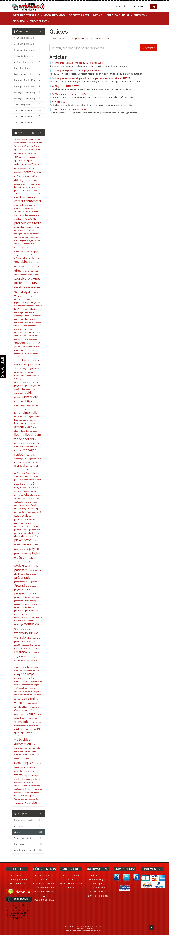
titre (32, 714)
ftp (16, 368)
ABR (38, 139)
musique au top (29, 491)
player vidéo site (21, 549)
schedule (18, 663)
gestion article (20, 372)
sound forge (30, 678)
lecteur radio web (29, 420)
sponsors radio (28, 684)
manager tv (19, 462)
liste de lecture (32, 431)
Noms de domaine (44, 887)
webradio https (20, 771)
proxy (24, 613)
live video (18, 443)
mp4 (24, 487)
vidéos (32, 763)
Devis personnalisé (17, 883)
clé (15, 219)
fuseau (22, 368)
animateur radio (30, 152)
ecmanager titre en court (25, 312)
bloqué (21, 190)
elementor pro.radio (32, 332)
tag (37, 707)
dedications (19, 266)
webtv (18, 775)
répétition (18, 645)
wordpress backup (22, 785)
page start (36, 511)
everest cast (31, 350)
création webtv (20, 258)
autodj (18, 180)
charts (27, 211)
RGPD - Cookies (98, 891)
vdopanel (37, 735)
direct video (34, 274)
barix (16, 187)
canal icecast (34, 193)
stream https (35, 694)
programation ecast (22, 589)
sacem (23, 656)
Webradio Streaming (27, 15)
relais (28, 638)
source (28, 681)
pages (31, 516)
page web (21, 515)
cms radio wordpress (31, 233)
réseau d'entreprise (31, 645)
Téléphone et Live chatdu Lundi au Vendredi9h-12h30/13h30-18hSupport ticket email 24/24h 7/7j (17, 911)
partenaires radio (21, 526)
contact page (33, 251)
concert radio (29, 243)
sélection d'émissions (32, 663)
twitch (16, 729)
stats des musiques (31, 691)
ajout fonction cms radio (24, 149)
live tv (37, 439)
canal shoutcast (21, 197)
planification (33, 533)
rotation (20, 652)
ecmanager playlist (28, 309)
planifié (17, 536)
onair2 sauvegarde (22, 508)
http (23, 401)
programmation (25, 593)
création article (33, 254)
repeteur (24, 641)
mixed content (35, 479)
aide (37, 146)
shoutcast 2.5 (20, 667)
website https (33, 771)
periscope (34, 526)
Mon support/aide (28, 820)
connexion (21, 247)
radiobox (28, 620)
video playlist (28, 754)
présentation (23, 578)
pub (29, 613)
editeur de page (27, 329)
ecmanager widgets (22, 322)
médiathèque (27, 469)
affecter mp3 (29, 146)
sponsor (17, 684)
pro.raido (32, 586)
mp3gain (18, 487)
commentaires (31, 237)
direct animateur (21, 274)
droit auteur (33, 278)
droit (20, 278)
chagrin (17, 204)
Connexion (138, 6)
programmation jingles (24, 607)
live (16, 434)
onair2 (17, 498)
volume (17, 767)
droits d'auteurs (25, 283)
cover (24, 254)
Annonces (28, 826)
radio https (19, 620)
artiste (28, 172)
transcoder (22, 722)
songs (21, 678)
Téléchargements (28, 838)
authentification (33, 176)
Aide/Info (20, 21)
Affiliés (71, 879)
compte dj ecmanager (23, 240)
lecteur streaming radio (24, 423)
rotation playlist (33, 652)
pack (39, 508)
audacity (22, 176)
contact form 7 (20, 251)
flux (35, 364)
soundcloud (19, 681)
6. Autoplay (57, 101)
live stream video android (27, 436)
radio (30, 617)
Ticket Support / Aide (17, 879)
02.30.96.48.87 (20, 898)
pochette (28, 561)
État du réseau (28, 844)
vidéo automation (22, 741)
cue (38, 258)
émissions (23, 339)
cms (28, 219)
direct (38, 271)
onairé (34, 508)
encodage (33, 339)
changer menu (20, 208)
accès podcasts (20, 142)
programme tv (31, 610)
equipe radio (19, 346)
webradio (28, 767)
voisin (38, 763)
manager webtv (31, 462)
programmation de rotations (26, 597)
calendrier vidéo (21, 193)
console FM (34, 247)
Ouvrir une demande (28, 850)
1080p (17, 139)
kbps (16, 420)
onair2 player (20, 505)
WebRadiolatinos (71, 875)
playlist (34, 549)
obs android (35, 495)
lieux (23, 431)
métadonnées (30, 473)
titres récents (25, 718)
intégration (19, 413)
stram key (18, 694)
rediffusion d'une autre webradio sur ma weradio (26, 630)
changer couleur (28, 204)
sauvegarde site (30, 660)
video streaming (21, 760)
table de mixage (28, 707)
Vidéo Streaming (55, 15)
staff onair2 (19, 688)
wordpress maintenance (31, 789)
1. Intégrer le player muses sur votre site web (76, 62)
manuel (19, 465)
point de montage (28, 574)
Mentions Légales (98, 879)
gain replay (34, 368)
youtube (31, 802)
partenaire (29, 523)
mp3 (31, 483)
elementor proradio (22, 335)
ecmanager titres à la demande (27, 315)
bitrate (22, 187)
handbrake (19, 397)
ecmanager (22, 291)
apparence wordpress (23, 160)
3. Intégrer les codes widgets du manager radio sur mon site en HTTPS (89, 78)
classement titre (21, 215)
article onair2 (23, 164)
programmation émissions (25, 604)
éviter (27, 353)
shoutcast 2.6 (32, 667)
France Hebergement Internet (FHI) (90, 931)
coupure (17, 254)
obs (27, 494)
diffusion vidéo (29, 271)
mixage (25, 479)
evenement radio (33, 346)
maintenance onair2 (28, 446)
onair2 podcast (32, 505)
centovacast (32, 201)
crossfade (32, 258)
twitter (27, 729)
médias (17, 469)
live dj (22, 435)
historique (31, 397)
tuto (39, 722)
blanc (28, 187)
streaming (18, 699)
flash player (29, 364)
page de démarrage (22, 511)
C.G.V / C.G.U (97, 875)
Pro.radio (20, 585)
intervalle (30, 412)
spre (37, 684)
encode (19, 343)
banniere (26, 184)
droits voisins (23, 287)
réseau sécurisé (21, 648)
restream (33, 648)
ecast (37, 287)
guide (29, 392)
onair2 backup (26, 498)
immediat (18, 408)
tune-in (33, 722)
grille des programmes (24, 382)
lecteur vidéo (23, 427)
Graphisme (113, 15)
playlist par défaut (22, 553)
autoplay (27, 180)
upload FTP (35, 729)
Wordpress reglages (23, 799)
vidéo (18, 739)
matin (28, 466)
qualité (25, 617)
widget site (28, 775)
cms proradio (25, 220)
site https (27, 674)
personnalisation (21, 529)
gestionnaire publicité (29, 378)
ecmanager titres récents (25, 319)
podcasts (20, 570)
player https (22, 540)
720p (22, 139)
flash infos (18, 364)
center (18, 201)
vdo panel (28, 735)
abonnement (30, 139)
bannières (35, 184)
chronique (35, 211)
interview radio (20, 416)
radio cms (37, 617)
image (22, 405)
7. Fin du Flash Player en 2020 (67, 109)
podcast (20, 565)
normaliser (19, 495)
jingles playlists (34, 416)
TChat (127, 15)
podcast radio (32, 566)
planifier (24, 536)
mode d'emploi (20, 484)
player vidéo (29, 544)
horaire (17, 401)
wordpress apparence (23, 782)
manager (18, 450)
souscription (36, 681)
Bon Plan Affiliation (98, 895)
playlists (26, 558)
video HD (18, 754)
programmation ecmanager (26, 600)
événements (19, 350)
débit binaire (23, 262)
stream (26, 694)
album (38, 149)
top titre (35, 718)
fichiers (24, 360)
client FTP (21, 219)
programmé (19, 610)
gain (27, 368)
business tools (31, 190)
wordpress (35, 779)
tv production (32, 725)
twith (22, 729)
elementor (18, 332)
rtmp (16, 656)
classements (34, 215)
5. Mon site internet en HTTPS (67, 94)
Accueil (52, 38)
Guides (62, 38)
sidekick (31, 670)
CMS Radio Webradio (44, 883)
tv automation (20, 725)
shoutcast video (21, 670)
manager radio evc (33, 458)
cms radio (34, 223)
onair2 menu (31, 502)
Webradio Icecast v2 (44, 899)
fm (39, 364)
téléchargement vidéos (24, 710)
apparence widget (27, 157)
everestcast (19, 353)
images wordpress (33, 405)
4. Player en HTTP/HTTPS (64, 86)
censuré (31, 197)
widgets (27, 779)
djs (15, 279)
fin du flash (34, 360)
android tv (18, 152)
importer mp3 (29, 408)
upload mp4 (19, 732)
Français (122, 6)
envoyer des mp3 (32, 343)
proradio (18, 613)
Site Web (140, 15)
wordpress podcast (29, 795)
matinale (35, 466)
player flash (34, 536)
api (16, 156)
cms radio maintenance (24, 227)
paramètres (19, 519)
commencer (19, 237)
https (29, 401)
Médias (99, 15)
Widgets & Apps (80, 15)
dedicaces (37, 262)
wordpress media (21, 792)
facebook (28, 356)
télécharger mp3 (21, 714)
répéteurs (33, 641)
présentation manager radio (26, 581)
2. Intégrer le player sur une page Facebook (75, 70)
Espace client (40, 21)
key (20, 420)
